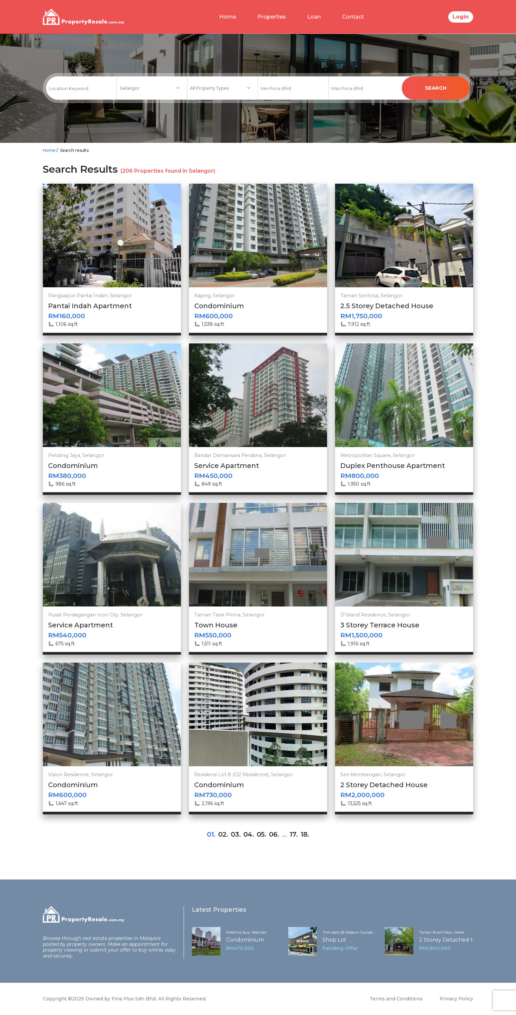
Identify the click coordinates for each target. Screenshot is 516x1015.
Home (227, 17)
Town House (215, 625)
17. (294, 834)
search (436, 88)
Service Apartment (226, 466)
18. (305, 834)
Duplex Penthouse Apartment (392, 466)
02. (223, 834)
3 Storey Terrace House (379, 625)
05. (261, 834)
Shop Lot (334, 940)
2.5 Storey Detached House (386, 306)
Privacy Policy (456, 999)
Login (461, 17)
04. (248, 834)
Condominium (219, 306)
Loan (314, 17)
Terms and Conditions (396, 999)
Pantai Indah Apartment (90, 306)
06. (274, 834)
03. (236, 834)
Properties (271, 17)
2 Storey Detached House (384, 785)
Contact (353, 17)
